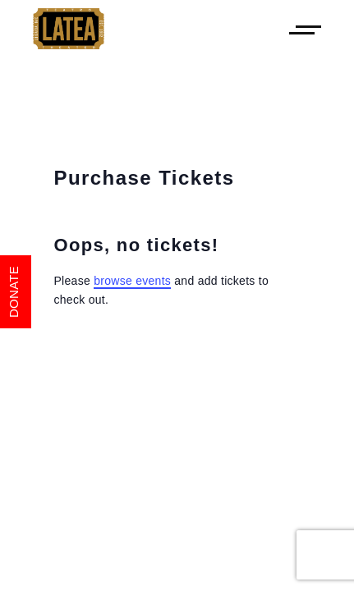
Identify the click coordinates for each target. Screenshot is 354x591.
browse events (132, 280)
